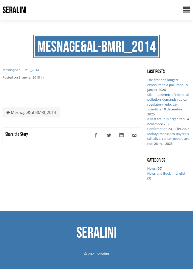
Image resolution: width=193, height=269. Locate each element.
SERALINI (15, 10)
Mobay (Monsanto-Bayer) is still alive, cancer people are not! (168, 138)
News (151, 168)
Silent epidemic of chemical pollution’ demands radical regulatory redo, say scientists (168, 102)
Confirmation (157, 128)
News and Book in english (166, 173)
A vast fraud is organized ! (166, 119)
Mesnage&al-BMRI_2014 (21, 70)
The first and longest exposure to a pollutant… (166, 82)
